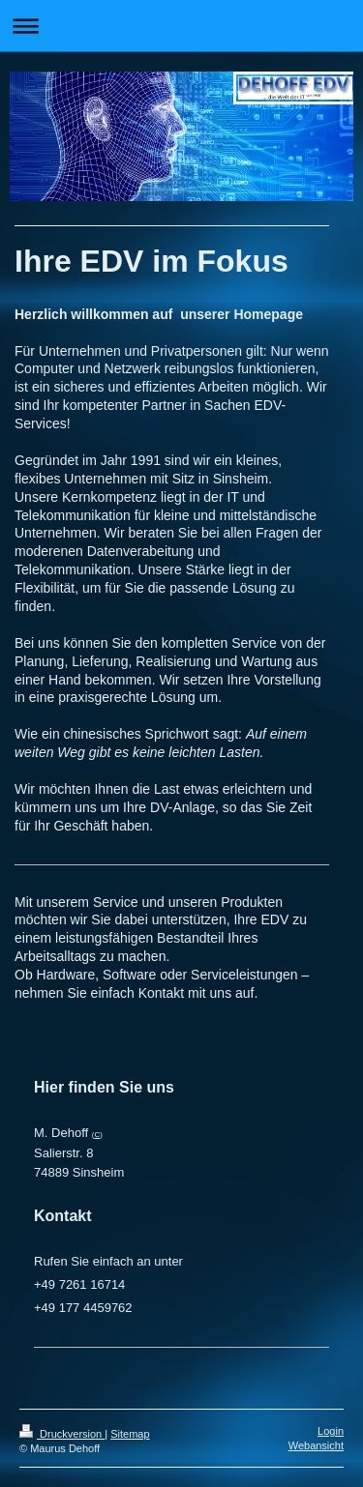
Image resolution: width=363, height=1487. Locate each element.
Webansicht (316, 1445)
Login (331, 1431)
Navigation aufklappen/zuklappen (181, 25)
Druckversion (62, 1434)
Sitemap (129, 1434)
